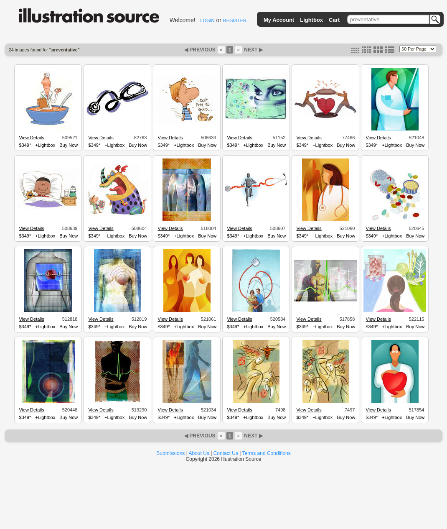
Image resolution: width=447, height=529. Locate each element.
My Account (279, 20)
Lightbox (311, 20)
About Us (199, 453)
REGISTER (234, 20)
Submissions (170, 453)
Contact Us (225, 453)
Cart (334, 20)
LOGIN (207, 20)
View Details (31, 137)
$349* (25, 145)
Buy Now (68, 145)
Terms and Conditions (266, 453)
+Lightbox (45, 145)
